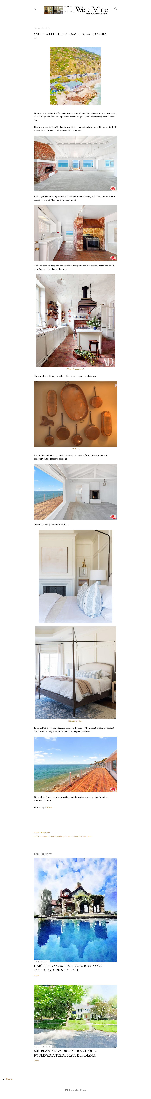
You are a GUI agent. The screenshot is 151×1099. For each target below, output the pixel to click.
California (52, 836)
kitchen (75, 836)
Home (9, 1079)
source (75, 448)
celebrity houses (64, 836)
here (49, 807)
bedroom (44, 836)
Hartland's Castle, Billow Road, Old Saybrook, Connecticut (68, 967)
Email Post (45, 832)
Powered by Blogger (75, 1090)
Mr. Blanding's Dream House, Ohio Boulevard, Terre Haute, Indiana (65, 1053)
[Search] (115, 8)
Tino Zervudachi (75, 369)
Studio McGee (75, 721)
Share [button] (36, 832)
